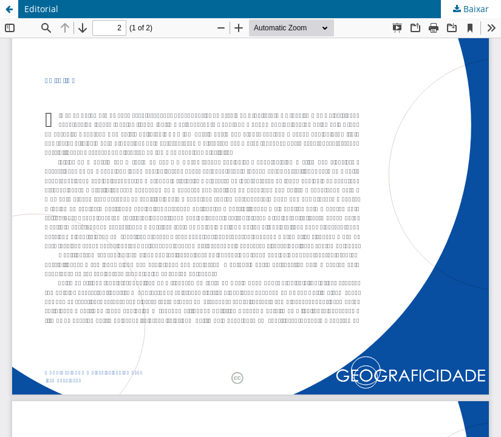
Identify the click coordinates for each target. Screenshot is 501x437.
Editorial (41, 9)
